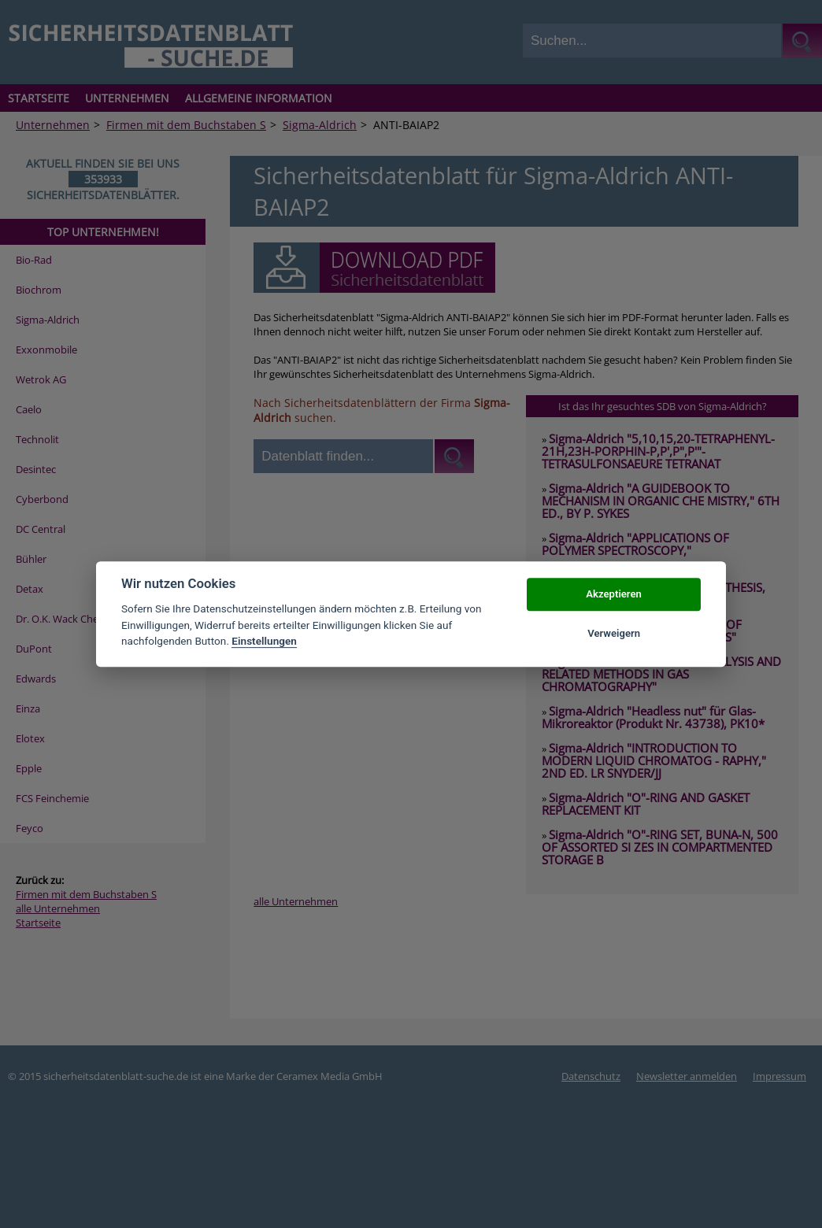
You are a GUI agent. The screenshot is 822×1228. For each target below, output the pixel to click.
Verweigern (613, 633)
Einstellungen (264, 640)
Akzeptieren (613, 594)
